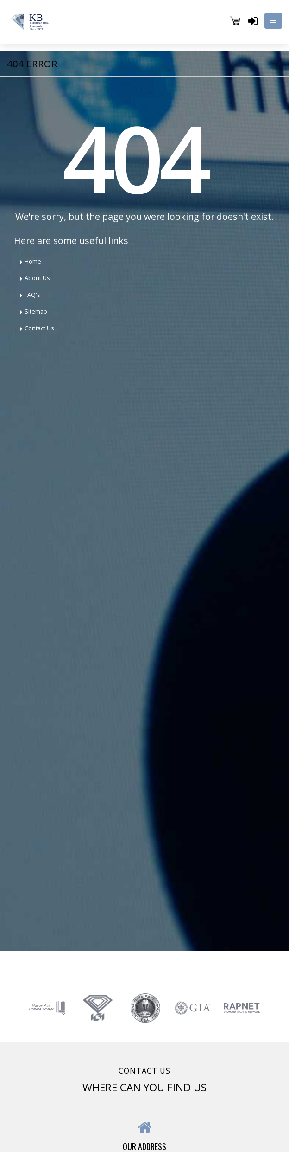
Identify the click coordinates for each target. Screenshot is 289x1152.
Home (33, 261)
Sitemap (36, 311)
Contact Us (39, 328)
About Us (37, 278)
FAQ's (32, 295)
